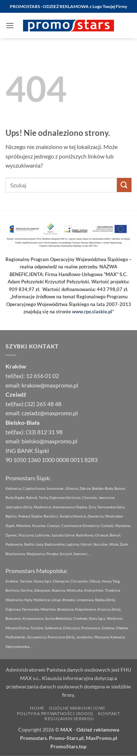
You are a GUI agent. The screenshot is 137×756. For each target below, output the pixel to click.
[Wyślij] (124, 185)
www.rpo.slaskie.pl (92, 311)
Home (37, 708)
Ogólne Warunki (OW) (77, 708)
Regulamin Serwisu (69, 718)
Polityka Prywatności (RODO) (55, 713)
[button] (9, 25)
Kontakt (109, 713)
